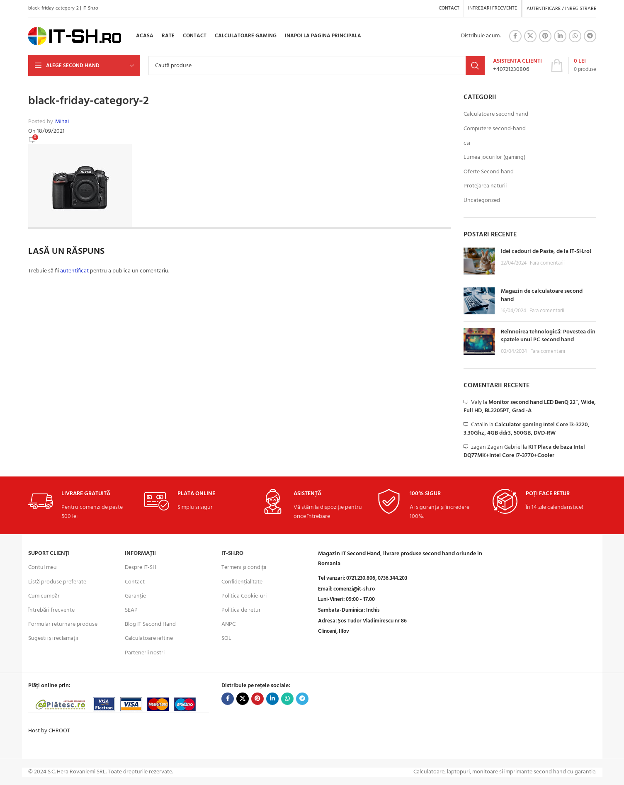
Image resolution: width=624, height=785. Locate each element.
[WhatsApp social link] (575, 36)
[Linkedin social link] (560, 36)
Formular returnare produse (62, 624)
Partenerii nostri (145, 653)
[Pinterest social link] (545, 36)
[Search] (316, 65)
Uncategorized (482, 201)
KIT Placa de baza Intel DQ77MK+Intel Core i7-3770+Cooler (524, 451)
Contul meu (42, 567)
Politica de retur (241, 610)
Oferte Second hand (489, 172)
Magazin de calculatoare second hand (542, 295)
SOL (226, 638)
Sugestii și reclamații (53, 638)
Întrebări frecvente (51, 610)
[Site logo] (74, 36)
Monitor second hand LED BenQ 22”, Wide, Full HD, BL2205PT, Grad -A (530, 407)
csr (467, 143)
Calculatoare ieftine (149, 638)
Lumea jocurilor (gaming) (494, 157)
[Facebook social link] (515, 36)
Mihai (62, 121)
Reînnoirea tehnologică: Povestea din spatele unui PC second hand (548, 336)
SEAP (131, 610)
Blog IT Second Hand (150, 624)
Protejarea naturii (485, 186)
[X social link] (530, 36)
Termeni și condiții (243, 567)
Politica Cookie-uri (244, 596)
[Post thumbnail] (479, 261)
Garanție (135, 596)
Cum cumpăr (44, 596)
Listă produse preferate (57, 582)
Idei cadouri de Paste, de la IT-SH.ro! (546, 251)
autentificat (74, 271)
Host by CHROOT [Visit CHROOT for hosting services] (49, 731)
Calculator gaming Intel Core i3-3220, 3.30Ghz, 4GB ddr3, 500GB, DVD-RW (527, 429)
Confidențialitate (241, 582)
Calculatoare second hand (496, 114)
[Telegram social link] (590, 36)
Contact (135, 582)
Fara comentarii (547, 263)
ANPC (228, 624)
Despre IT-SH (140, 567)
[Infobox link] (517, 65)
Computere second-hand (495, 129)
